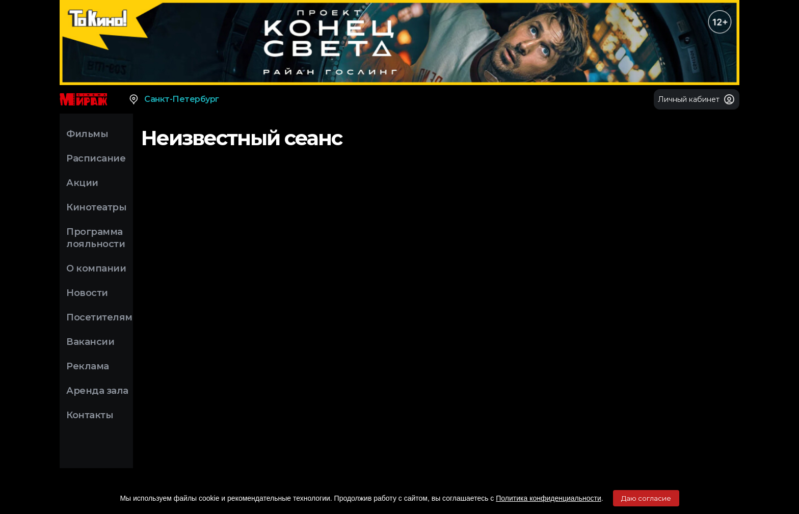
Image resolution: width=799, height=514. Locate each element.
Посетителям (99, 317)
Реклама (87, 366)
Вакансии (90, 341)
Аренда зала (97, 390)
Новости (87, 293)
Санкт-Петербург (173, 99)
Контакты (89, 415)
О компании (96, 268)
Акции (82, 182)
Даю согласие (646, 498)
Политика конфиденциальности (548, 498)
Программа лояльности (95, 238)
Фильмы (87, 134)
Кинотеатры (96, 207)
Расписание (95, 158)
